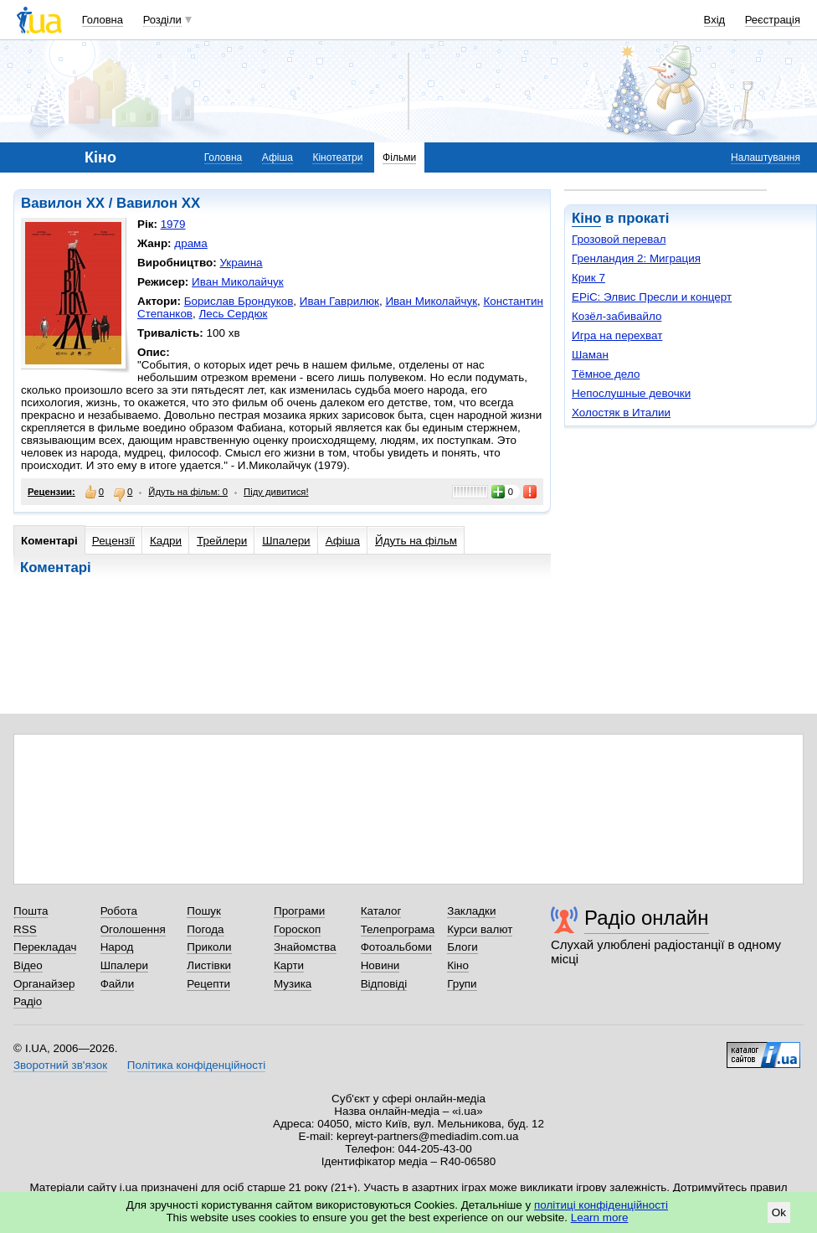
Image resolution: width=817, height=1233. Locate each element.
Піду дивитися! (276, 492)
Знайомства (305, 947)
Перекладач (44, 947)
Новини (380, 965)
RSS (25, 929)
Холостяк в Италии (621, 412)
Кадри (166, 540)
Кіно (586, 218)
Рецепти (208, 984)
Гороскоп (297, 929)
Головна (102, 19)
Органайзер (44, 984)
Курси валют (479, 929)
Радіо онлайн (646, 917)
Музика (292, 984)
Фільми (399, 157)
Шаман (590, 354)
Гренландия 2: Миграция (636, 258)
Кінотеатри (337, 157)
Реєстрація (772, 19)
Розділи (162, 19)
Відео (28, 965)
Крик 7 (588, 277)
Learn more (600, 1217)
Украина (240, 262)
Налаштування (765, 157)
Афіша (277, 157)
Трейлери (222, 540)
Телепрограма (398, 929)
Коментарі (49, 540)
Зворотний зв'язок (60, 1065)
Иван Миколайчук (238, 282)
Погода (205, 929)
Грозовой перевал (619, 239)
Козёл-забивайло (616, 316)
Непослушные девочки (631, 393)
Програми (299, 911)
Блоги (462, 947)
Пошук (204, 911)
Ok (779, 1212)
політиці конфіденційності (601, 1205)
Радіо (27, 1001)
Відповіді (384, 984)
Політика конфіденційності (196, 1065)
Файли (117, 984)
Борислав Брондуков (239, 301)
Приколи (209, 947)
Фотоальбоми (396, 947)
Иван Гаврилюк (339, 301)
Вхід (715, 19)
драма (191, 243)
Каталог (381, 911)
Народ (117, 947)
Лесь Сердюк (232, 313)
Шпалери (286, 540)
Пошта (30, 911)
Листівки (209, 965)
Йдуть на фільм (416, 540)
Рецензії (113, 540)
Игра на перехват (617, 335)
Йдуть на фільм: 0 (188, 492)
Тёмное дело (606, 374)
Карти (289, 965)
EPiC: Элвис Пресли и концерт (652, 297)
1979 (173, 224)
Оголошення (133, 929)
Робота (118, 911)
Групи (461, 984)
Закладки (471, 911)
